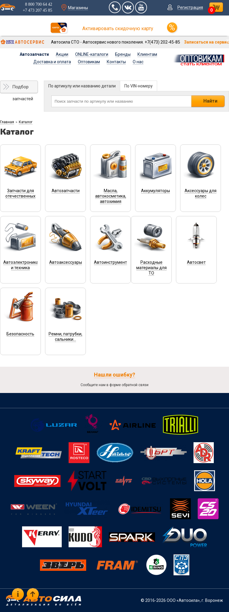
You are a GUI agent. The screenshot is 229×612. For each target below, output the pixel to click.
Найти (210, 101)
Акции (62, 54)
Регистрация (190, 7)
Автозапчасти (34, 54)
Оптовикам (89, 61)
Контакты (116, 61)
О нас (138, 61)
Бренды (123, 54)
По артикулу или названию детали (82, 86)
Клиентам (147, 54)
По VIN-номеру (138, 86)
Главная (7, 122)
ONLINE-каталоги (91, 54)
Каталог (26, 122)
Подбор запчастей (22, 88)
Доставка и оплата (52, 61)
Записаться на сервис (206, 42)
